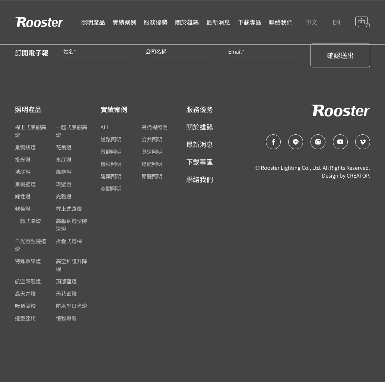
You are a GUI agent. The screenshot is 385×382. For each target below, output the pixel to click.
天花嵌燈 (66, 293)
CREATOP (358, 175)
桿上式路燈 (69, 209)
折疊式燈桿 (69, 241)
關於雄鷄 (199, 127)
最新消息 (199, 144)
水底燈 (63, 159)
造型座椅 (25, 318)
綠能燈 (63, 172)
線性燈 (23, 196)
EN (336, 22)
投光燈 (23, 159)
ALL (105, 127)
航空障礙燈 (28, 281)
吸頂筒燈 (25, 306)
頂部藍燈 (66, 281)
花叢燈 (63, 147)
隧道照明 (151, 152)
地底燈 (23, 172)
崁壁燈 (63, 184)
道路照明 (111, 139)
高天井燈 (25, 293)
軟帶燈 (23, 209)
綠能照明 (151, 164)
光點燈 (63, 196)
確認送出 (340, 55)
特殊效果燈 (28, 261)
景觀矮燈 (25, 147)
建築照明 (111, 176)
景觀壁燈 (25, 184)
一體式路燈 (28, 221)
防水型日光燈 (71, 306)
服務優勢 (199, 109)
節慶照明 (151, 176)
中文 (311, 22)
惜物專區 (66, 318)
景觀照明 (111, 152)
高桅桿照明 (154, 127)
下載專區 (199, 162)
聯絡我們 (199, 179)
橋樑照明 (111, 164)
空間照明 (111, 188)
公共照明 (151, 139)
